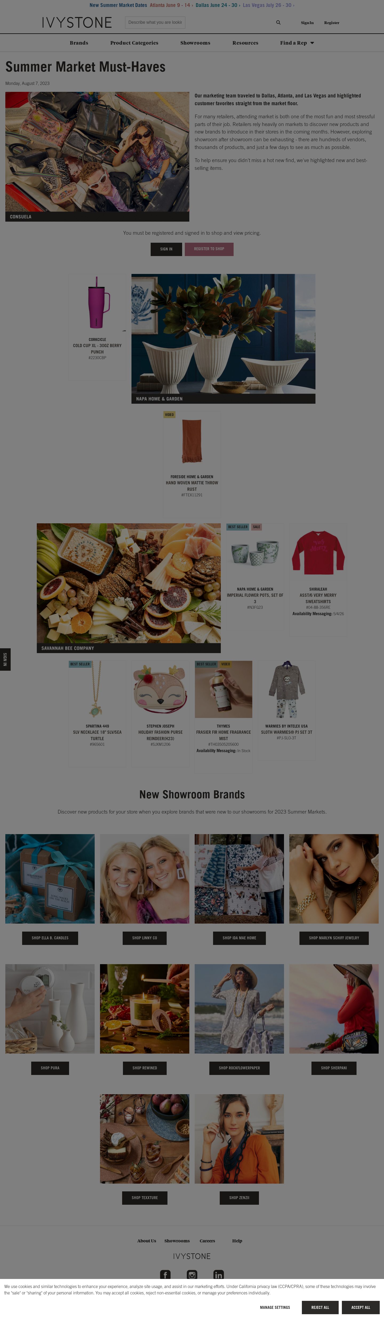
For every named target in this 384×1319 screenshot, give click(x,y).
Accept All (360, 1307)
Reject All (320, 1307)
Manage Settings (275, 1307)
